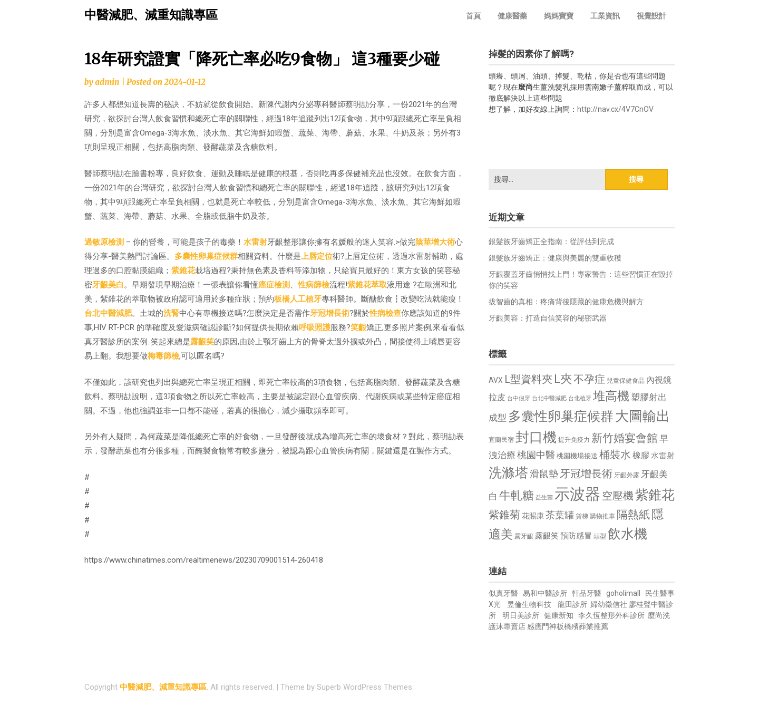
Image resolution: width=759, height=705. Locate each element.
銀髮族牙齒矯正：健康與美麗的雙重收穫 (555, 258)
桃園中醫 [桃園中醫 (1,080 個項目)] (536, 454)
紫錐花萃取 (367, 284)
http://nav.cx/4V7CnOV (615, 109)
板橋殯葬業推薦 (582, 626)
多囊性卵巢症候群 (206, 256)
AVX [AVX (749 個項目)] (496, 380)
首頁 (473, 16)
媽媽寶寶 (558, 16)
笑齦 (358, 327)
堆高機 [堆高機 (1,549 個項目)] (611, 396)
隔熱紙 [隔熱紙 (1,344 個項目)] (633, 514)
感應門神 (542, 626)
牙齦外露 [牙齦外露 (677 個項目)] (626, 475)
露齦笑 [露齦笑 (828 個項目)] (547, 535)
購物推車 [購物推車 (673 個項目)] (602, 516)
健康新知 (558, 615)
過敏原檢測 (104, 242)
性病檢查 (385, 313)
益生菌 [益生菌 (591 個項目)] (544, 497)
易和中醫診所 (545, 593)
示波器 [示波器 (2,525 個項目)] (577, 494)
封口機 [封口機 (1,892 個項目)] (536, 437)
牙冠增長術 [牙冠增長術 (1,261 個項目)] (586, 473)
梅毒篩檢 (163, 356)
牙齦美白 (108, 284)
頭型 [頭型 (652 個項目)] (599, 536)
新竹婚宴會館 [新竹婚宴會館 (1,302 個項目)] (624, 438)
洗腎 (171, 313)
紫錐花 (183, 270)
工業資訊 (605, 16)
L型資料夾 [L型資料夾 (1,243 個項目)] (528, 379)
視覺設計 (651, 16)
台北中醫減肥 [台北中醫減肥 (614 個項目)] (549, 398)
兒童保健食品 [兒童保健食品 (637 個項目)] (626, 380)
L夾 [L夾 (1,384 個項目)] (563, 378)
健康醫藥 (512, 16)
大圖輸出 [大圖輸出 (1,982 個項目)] (642, 416)
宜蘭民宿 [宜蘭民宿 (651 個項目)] (501, 439)
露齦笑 (202, 341)
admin (107, 82)
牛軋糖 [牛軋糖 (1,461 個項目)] (516, 495)
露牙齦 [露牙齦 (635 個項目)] (523, 536)
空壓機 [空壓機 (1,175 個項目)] (618, 496)
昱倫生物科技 (529, 604)
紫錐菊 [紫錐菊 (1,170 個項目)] (504, 515)
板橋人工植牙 (298, 299)
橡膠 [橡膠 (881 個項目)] (640, 455)
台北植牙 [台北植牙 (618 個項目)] (579, 398)
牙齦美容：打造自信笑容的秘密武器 (548, 318)
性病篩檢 (313, 284)
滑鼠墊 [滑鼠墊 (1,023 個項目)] (544, 474)
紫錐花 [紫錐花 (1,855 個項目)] (655, 495)
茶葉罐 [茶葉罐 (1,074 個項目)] (560, 514)
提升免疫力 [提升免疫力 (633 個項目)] (574, 439)
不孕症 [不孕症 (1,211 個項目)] (589, 379)
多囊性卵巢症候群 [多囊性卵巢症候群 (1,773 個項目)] (561, 416)
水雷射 (255, 242)
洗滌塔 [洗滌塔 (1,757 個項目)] (508, 472)
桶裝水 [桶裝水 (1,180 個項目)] (615, 455)
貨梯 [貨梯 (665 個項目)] (582, 516)
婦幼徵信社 (609, 604)
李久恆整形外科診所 (612, 615)
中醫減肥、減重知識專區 (151, 15)
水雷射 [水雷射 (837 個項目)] (663, 455)
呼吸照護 (314, 327)
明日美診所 (520, 615)
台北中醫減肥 (108, 313)
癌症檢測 (274, 284)
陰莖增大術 (435, 242)
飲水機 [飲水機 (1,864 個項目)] (627, 534)
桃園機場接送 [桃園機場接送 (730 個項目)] (577, 456)
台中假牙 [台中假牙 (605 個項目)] (518, 398)
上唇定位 (317, 256)
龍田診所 (572, 604)
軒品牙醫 (586, 593)
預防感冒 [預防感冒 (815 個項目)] (576, 535)
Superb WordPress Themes (364, 687)
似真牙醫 (503, 593)
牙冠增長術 (329, 313)
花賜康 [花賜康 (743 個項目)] (533, 515)
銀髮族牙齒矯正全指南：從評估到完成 (551, 241)
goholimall (623, 593)
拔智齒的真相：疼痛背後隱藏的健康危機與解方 (566, 301)
